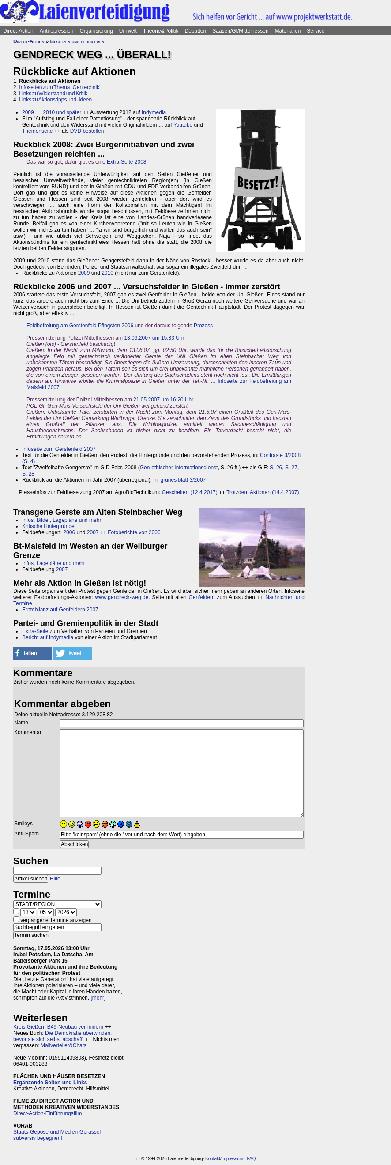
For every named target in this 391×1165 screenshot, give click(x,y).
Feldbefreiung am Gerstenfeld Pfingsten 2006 (79, 325)
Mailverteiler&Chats (63, 1045)
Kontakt (212, 1158)
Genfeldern (201, 597)
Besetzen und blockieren (77, 41)
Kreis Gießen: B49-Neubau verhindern (58, 1027)
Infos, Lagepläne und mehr (53, 563)
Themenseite (37, 131)
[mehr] (97, 998)
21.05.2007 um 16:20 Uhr (163, 400)
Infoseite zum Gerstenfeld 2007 (59, 449)
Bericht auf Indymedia (47, 637)
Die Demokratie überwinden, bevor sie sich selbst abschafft (62, 1036)
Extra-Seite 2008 (126, 162)
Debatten (196, 31)
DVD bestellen (87, 131)
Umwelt (128, 31)
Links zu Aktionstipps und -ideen (55, 100)
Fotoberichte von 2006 (134, 532)
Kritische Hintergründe (48, 526)
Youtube (183, 125)
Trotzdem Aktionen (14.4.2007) (262, 492)
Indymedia (154, 112)
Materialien (288, 31)
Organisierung (96, 31)
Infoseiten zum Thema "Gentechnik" (60, 87)
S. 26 (276, 468)
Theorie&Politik (161, 31)
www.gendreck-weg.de (122, 597)
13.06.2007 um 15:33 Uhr (154, 338)
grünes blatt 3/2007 (183, 480)
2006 (69, 532)
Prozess (203, 325)
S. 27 (291, 468)
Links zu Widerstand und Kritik (53, 93)
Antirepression (57, 31)
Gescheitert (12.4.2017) (190, 492)
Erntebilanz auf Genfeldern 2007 (60, 610)
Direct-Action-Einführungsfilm (47, 1113)
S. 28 (28, 474)
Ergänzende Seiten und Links (50, 1082)
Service (315, 31)
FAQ (251, 1158)
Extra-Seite (35, 631)
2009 (28, 112)
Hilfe (55, 879)
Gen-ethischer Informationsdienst (179, 468)
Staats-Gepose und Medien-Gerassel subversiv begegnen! (57, 1135)
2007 (93, 532)
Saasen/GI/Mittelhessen (240, 31)
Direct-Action (18, 31)
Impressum (232, 1158)
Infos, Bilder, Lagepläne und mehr (61, 520)
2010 (107, 273)
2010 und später (62, 112)
